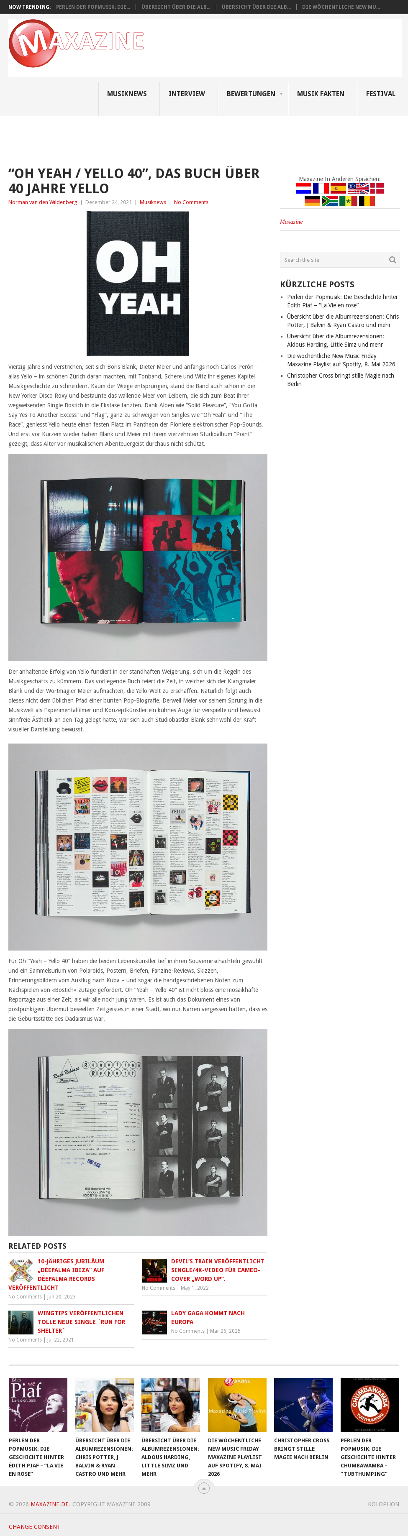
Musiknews (127, 94)
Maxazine (291, 222)
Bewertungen (251, 94)
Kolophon (383, 1504)
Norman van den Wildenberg (42, 202)
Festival (380, 94)
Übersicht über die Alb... (175, 7)
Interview (187, 94)
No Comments (191, 202)
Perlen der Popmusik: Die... (93, 7)
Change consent (35, 1526)
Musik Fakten (320, 94)
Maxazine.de (50, 1504)
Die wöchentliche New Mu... (341, 7)
